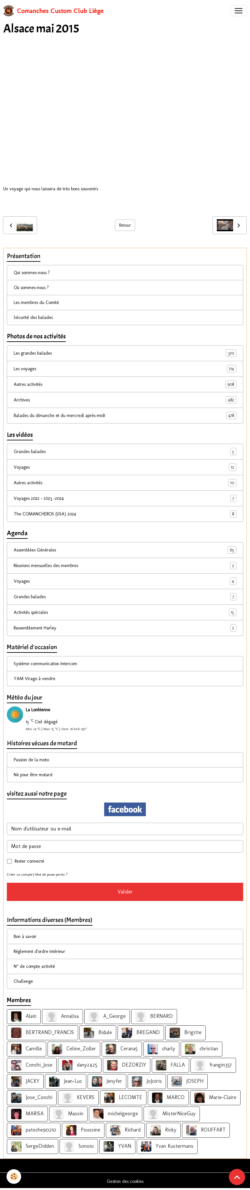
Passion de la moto (31, 760)
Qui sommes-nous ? (32, 272)
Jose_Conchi (31, 1098)
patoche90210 (33, 1130)
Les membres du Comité (36, 302)
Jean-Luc (65, 1081)
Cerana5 (122, 1049)
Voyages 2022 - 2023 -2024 (125, 498)
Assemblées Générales (125, 550)
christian (201, 1049)
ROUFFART (206, 1130)
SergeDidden (32, 1146)
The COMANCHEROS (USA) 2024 (125, 514)
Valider (125, 892)
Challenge (23, 981)
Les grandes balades (125, 353)
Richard (125, 1130)
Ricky (163, 1130)
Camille (26, 1049)
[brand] (53, 10)
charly (161, 1049)
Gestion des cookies (125, 1181)
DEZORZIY (126, 1065)
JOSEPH (187, 1081)
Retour (125, 225)
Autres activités (125, 384)
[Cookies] (14, 1176)
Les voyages (125, 369)
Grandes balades (125, 451)
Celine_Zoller (74, 1049)
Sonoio (79, 1146)
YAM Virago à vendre (34, 678)
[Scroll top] (237, 1177)
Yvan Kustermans (167, 1146)
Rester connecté (29, 861)
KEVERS (78, 1098)
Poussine (83, 1130)
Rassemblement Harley (125, 628)
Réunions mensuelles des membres (125, 565)
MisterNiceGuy (172, 1114)
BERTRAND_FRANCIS (42, 1033)
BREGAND (141, 1033)
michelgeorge (115, 1114)
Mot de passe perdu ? (51, 874)
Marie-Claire (215, 1098)
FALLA (170, 1065)
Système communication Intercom (45, 663)
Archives (125, 400)
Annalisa (62, 1016)
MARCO (168, 1098)
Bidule (98, 1033)
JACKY (25, 1081)
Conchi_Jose (31, 1065)
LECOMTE (123, 1098)
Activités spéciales (125, 612)
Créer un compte (20, 874)
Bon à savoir (25, 936)
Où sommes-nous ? (31, 287)
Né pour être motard (33, 775)
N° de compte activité (34, 966)
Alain (23, 1016)
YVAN (117, 1146)
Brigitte (185, 1033)
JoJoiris (147, 1081)
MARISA (27, 1114)
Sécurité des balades (33, 317)
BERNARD (154, 1016)
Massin (68, 1114)
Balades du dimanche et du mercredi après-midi (125, 415)
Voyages (125, 467)
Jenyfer (107, 1081)
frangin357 (213, 1065)
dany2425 (79, 1065)
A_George (107, 1016)
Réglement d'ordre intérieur (39, 951)
